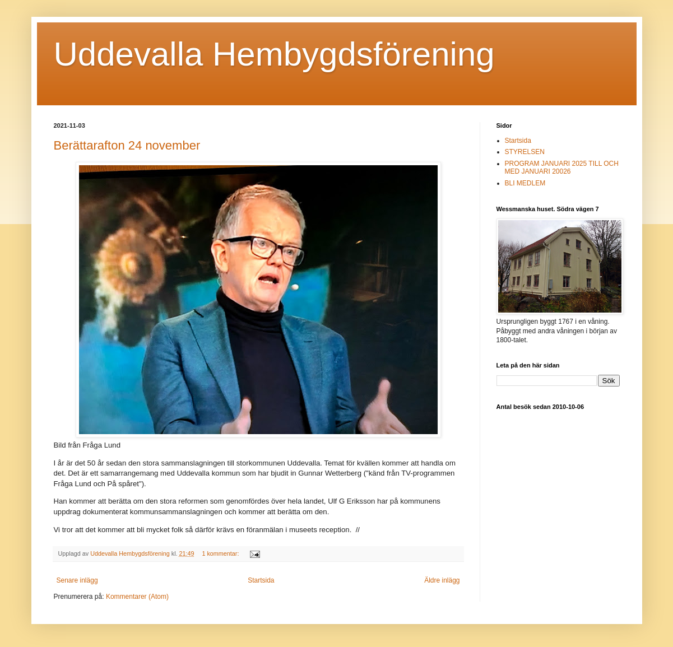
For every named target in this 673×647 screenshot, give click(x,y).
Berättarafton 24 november (127, 145)
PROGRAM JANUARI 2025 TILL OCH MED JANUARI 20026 (562, 167)
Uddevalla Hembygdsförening (274, 54)
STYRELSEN (525, 152)
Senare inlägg (77, 580)
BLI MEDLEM (525, 183)
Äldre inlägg (442, 580)
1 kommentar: (221, 553)
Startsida (261, 580)
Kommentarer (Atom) (137, 597)
